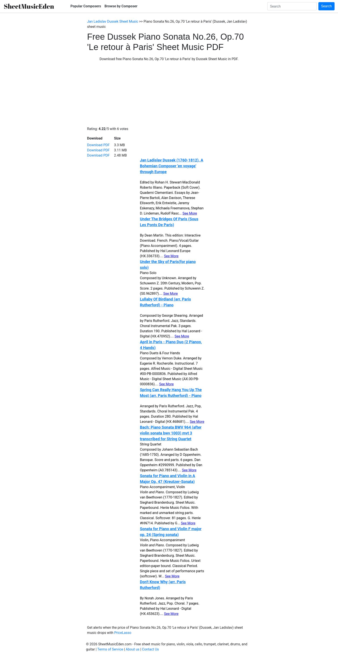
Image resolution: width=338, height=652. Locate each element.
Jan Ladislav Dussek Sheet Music (112, 21)
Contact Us (150, 649)
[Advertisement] (169, 94)
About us (132, 649)
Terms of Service (110, 649)
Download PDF (98, 145)
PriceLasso (122, 633)
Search (326, 6)
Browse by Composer (121, 6)
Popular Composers (85, 6)
